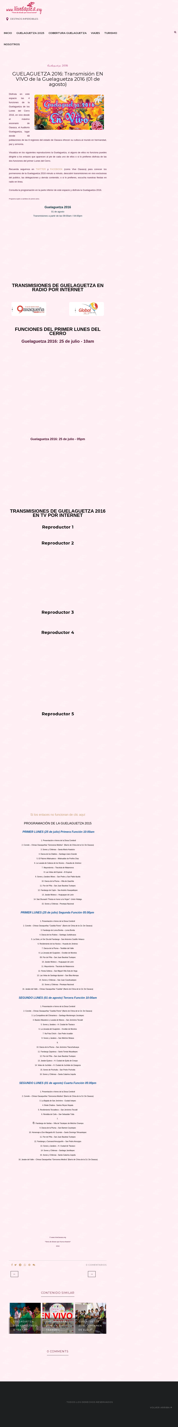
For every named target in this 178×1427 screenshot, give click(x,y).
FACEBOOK (56, 169)
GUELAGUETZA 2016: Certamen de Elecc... (90, 1325)
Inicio (8, 33)
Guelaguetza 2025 (30, 33)
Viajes (95, 33)
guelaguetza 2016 (57, 65)
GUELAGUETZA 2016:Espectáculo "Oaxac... (25, 1325)
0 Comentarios (96, 1264)
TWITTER (41, 169)
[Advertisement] (58, 246)
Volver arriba (161, 1407)
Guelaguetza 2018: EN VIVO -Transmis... (57, 1325)
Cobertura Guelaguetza (67, 33)
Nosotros (12, 44)
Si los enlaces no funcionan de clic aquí (57, 814)
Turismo (110, 33)
